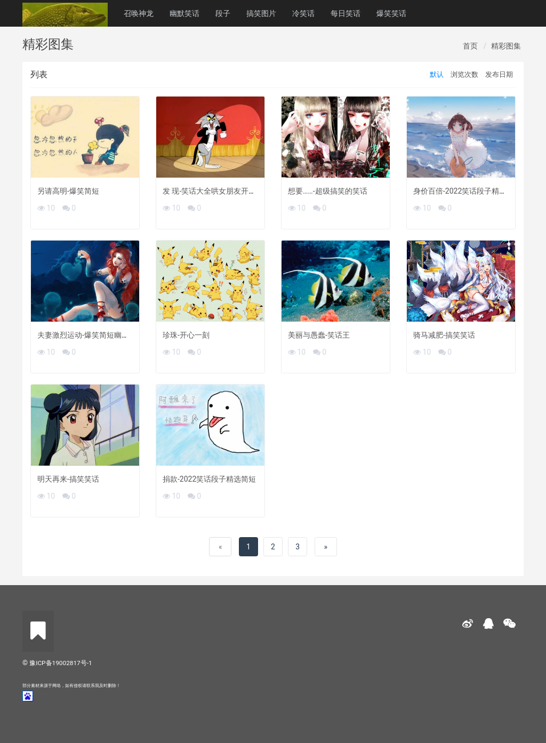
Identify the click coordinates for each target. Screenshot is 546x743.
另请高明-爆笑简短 (68, 191)
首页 (470, 46)
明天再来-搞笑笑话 (68, 479)
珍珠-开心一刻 (186, 335)
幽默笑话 (184, 13)
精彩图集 (506, 46)
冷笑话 (303, 13)
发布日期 (499, 74)
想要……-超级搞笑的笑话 (327, 191)
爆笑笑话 (391, 13)
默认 (437, 74)
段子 (222, 13)
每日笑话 (345, 13)
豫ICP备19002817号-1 (60, 663)
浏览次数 (464, 74)
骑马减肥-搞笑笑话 (444, 335)
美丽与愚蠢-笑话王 (319, 335)
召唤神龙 (139, 13)
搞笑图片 (261, 13)
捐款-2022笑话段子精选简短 (209, 479)
